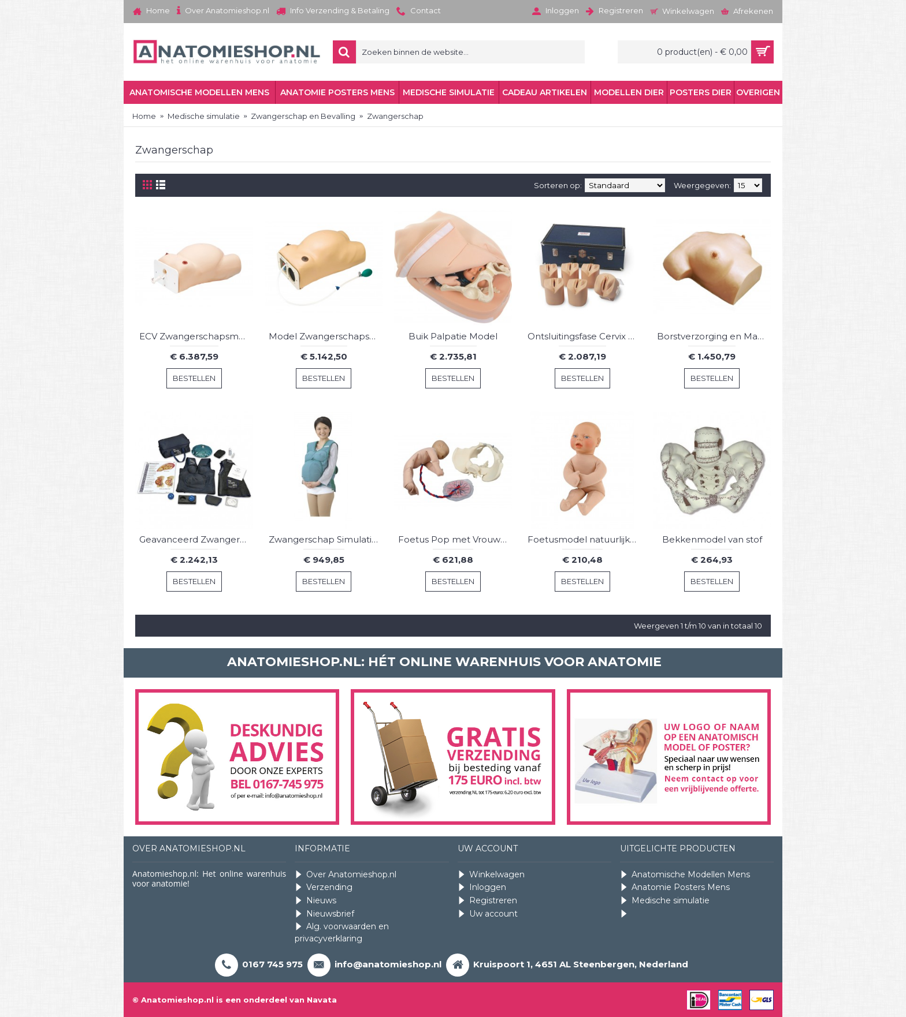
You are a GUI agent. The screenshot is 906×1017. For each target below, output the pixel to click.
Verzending (323, 887)
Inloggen (482, 887)
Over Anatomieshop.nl (345, 874)
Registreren (487, 900)
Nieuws (315, 900)
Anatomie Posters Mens (675, 887)
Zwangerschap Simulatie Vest (326, 539)
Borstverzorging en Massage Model (714, 336)
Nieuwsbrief (324, 913)
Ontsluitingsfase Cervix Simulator (584, 336)
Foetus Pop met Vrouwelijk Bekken (455, 539)
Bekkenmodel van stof (712, 539)
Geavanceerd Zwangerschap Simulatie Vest (196, 539)
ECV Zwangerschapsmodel (196, 336)
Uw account (488, 913)
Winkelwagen (491, 874)
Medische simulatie (665, 900)
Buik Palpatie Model (453, 336)
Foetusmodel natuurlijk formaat (584, 539)
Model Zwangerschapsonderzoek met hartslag (326, 336)
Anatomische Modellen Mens (685, 874)
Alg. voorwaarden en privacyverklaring (342, 932)
